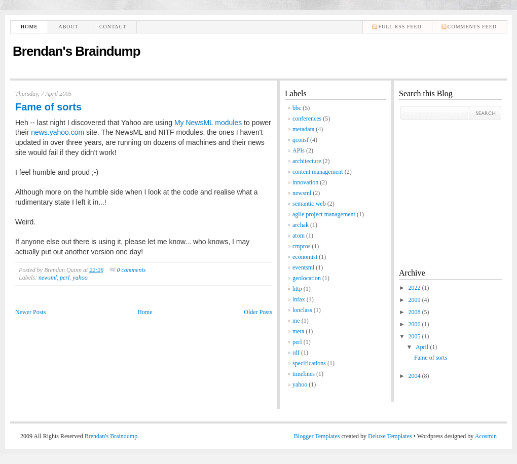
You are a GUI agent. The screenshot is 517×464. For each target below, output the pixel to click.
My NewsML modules (208, 123)
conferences (306, 118)
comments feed (472, 26)
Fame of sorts (48, 106)
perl (64, 277)
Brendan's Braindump (76, 51)
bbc (296, 107)
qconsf (300, 139)
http (297, 288)
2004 (415, 375)
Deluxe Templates (390, 436)
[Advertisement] (429, 186)
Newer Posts (30, 312)
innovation (305, 182)
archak (300, 224)
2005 (415, 336)
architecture (306, 161)
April (423, 347)
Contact (112, 26)
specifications (309, 363)
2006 (415, 324)
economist (304, 256)
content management (317, 171)
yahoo (79, 277)
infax (298, 299)
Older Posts (258, 312)
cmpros (301, 246)
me (296, 320)
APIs (298, 150)
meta (298, 331)
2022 (415, 287)
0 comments (131, 270)
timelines (303, 373)
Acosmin (486, 436)
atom (298, 235)
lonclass (302, 310)
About (68, 26)
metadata (303, 129)
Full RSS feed (399, 26)
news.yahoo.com (57, 132)
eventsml (303, 267)
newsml (48, 277)
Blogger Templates (317, 436)
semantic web (309, 203)
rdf (296, 352)
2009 (415, 299)
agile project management (323, 214)
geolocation (306, 278)
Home (29, 26)
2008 (415, 312)
